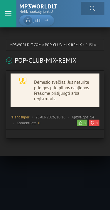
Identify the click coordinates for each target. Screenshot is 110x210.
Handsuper (20, 117)
